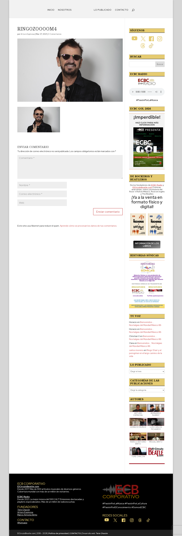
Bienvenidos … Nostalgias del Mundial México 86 (145, 323)
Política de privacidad (58, 532)
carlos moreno (136, 349)
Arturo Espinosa (28, 33)
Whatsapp (22, 521)
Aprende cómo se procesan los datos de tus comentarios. (88, 224)
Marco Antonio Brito (27, 513)
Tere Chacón (23, 508)
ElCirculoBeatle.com (28, 485)
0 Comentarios (54, 33)
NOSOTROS (66, 9)
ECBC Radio (23, 495)
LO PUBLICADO (101, 9)
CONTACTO (120, 9)
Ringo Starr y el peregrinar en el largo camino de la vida (145, 352)
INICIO (51, 9)
